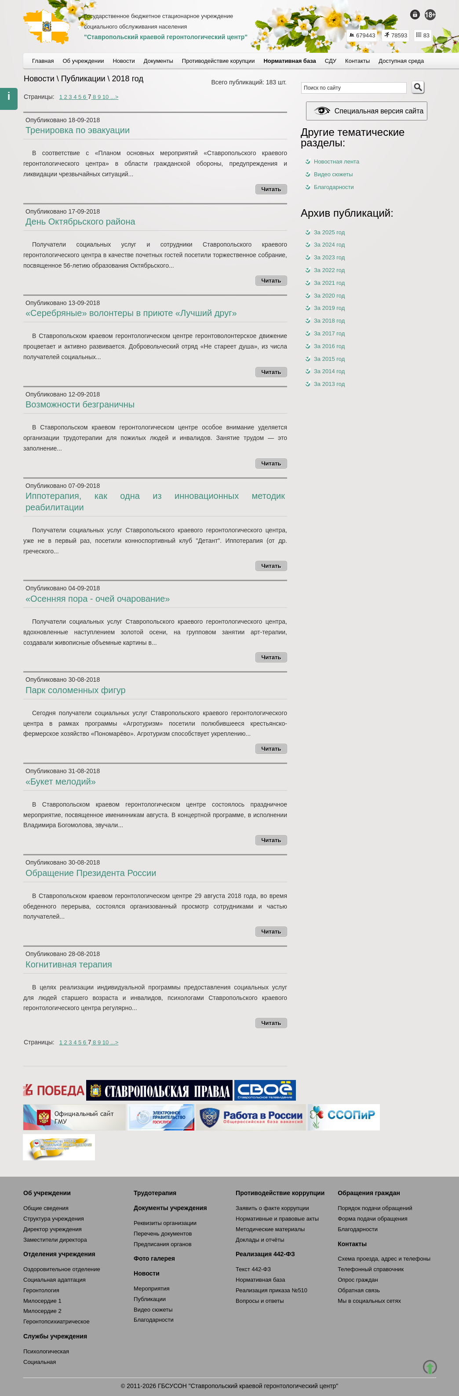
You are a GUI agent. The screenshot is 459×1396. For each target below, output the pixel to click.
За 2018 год (329, 320)
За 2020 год (329, 295)
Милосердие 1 (42, 1301)
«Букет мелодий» (61, 781)
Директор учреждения (52, 1229)
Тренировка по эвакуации (78, 130)
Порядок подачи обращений (375, 1208)
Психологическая (46, 1351)
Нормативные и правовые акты (277, 1218)
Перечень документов (163, 1233)
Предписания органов (163, 1244)
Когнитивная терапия (69, 964)
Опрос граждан (358, 1279)
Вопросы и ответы (260, 1301)
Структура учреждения (53, 1218)
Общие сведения (46, 1208)
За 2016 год (329, 346)
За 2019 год (329, 308)
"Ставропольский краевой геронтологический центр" (166, 36)
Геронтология (41, 1290)
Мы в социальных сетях (369, 1301)
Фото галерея (154, 1258)
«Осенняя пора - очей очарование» (98, 598)
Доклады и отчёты (260, 1239)
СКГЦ (46, 26)
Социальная (39, 1362)
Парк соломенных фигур (76, 690)
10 (106, 97)
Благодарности (334, 187)
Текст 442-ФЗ (253, 1269)
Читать (271, 189)
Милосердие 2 (42, 1311)
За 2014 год (329, 371)
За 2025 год (329, 232)
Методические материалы (270, 1229)
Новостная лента (336, 161)
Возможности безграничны (80, 404)
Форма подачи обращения (373, 1218)
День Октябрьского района (80, 221)
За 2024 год (329, 244)
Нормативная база (260, 1279)
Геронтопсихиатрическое (56, 1321)
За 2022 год (329, 270)
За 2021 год (329, 283)
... (112, 97)
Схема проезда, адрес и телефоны (384, 1258)
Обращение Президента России (91, 873)
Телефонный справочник (371, 1269)
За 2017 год (329, 333)
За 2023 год (329, 257)
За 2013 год (329, 384)
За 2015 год (329, 359)
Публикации (150, 1299)
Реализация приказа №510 (271, 1290)
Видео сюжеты (333, 174)
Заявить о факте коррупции (272, 1208)
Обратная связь (359, 1290)
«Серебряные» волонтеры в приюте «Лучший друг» (131, 313)
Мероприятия (152, 1288)
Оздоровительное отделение (61, 1269)
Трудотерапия (155, 1192)
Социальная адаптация (54, 1279)
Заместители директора (55, 1239)
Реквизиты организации (165, 1223)
